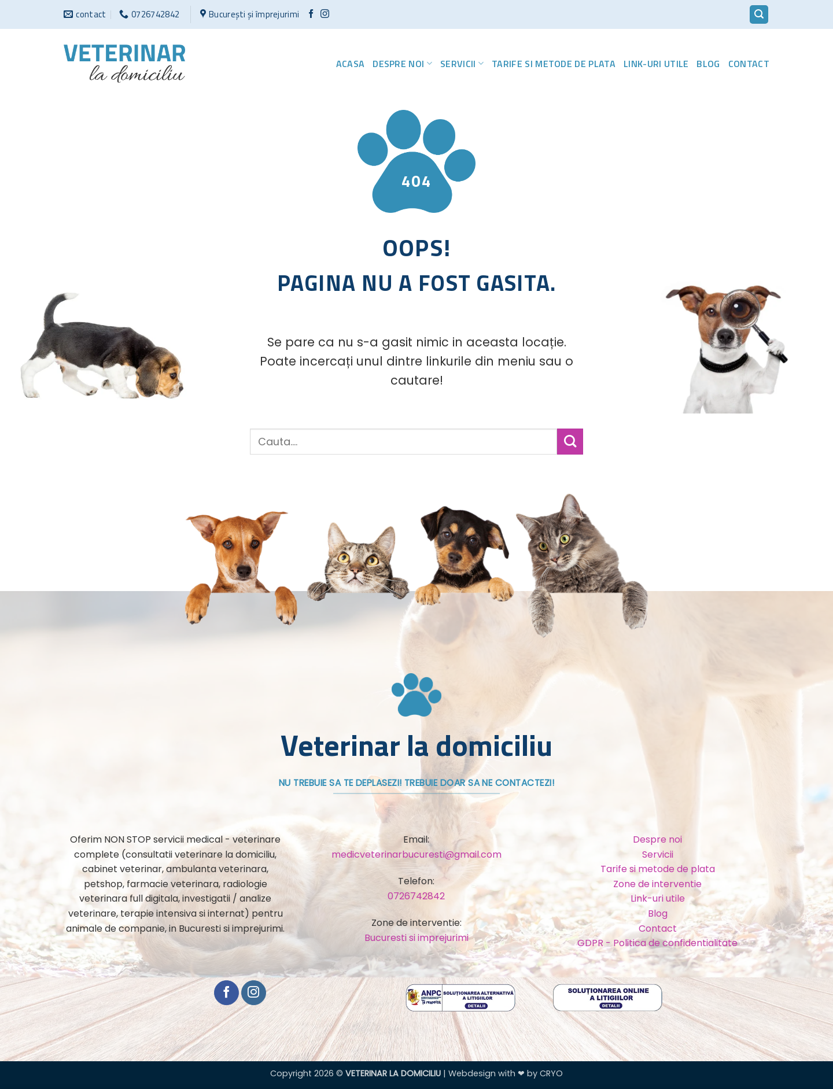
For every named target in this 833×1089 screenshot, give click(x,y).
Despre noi (402, 64)
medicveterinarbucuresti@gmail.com (416, 854)
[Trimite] (570, 442)
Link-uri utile (656, 64)
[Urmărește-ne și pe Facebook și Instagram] (324, 14)
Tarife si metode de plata (553, 64)
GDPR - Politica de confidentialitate (657, 943)
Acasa (350, 64)
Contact (748, 64)
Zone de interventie (657, 884)
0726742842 (416, 896)
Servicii (462, 64)
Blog (708, 64)
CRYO (551, 1073)
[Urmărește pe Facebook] (311, 14)
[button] (759, 14)
